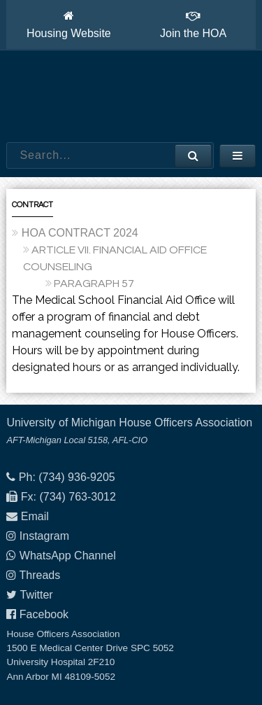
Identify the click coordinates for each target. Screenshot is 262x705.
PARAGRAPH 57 (94, 283)
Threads (40, 575)
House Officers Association (131, 97)
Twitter (36, 595)
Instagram (44, 536)
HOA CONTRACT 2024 (80, 233)
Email (35, 516)
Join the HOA (193, 24)
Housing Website (69, 24)
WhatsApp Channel (68, 555)
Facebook (44, 614)
